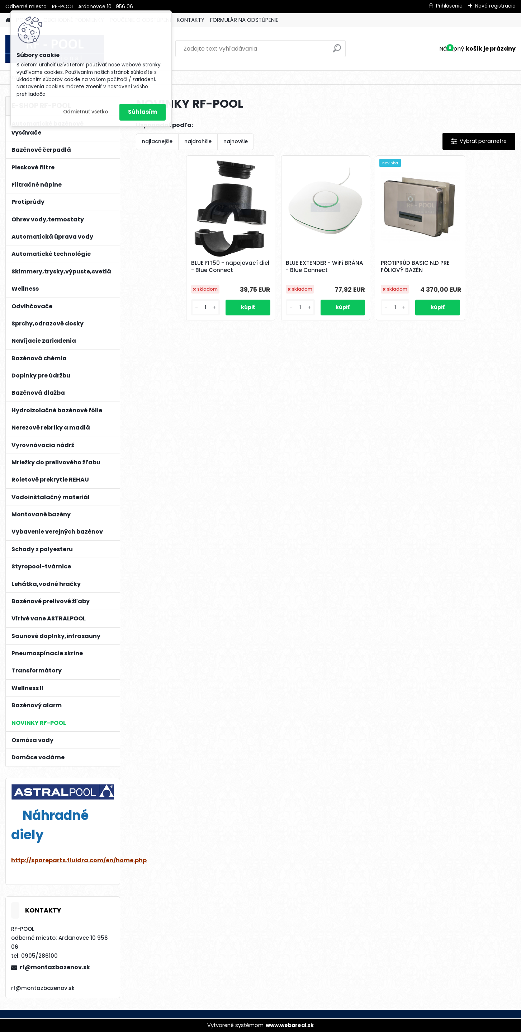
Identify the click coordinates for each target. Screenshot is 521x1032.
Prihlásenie (449, 5)
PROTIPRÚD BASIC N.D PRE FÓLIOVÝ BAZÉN (415, 266)
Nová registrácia (495, 5)
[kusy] (205, 307)
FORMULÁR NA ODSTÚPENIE (244, 20)
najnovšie (235, 141)
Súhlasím (142, 112)
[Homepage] (7, 20)
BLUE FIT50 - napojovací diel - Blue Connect (230, 266)
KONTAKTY (190, 20)
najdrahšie (198, 141)
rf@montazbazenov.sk (55, 967)
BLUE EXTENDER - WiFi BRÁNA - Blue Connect (324, 266)
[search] (337, 51)
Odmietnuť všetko (85, 111)
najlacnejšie (157, 141)
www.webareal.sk (290, 1025)
